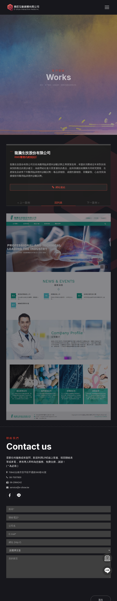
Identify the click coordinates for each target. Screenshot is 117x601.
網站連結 (58, 187)
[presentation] (29, 586)
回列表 (58, 203)
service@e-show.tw (19, 487)
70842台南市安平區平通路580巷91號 (27, 472)
